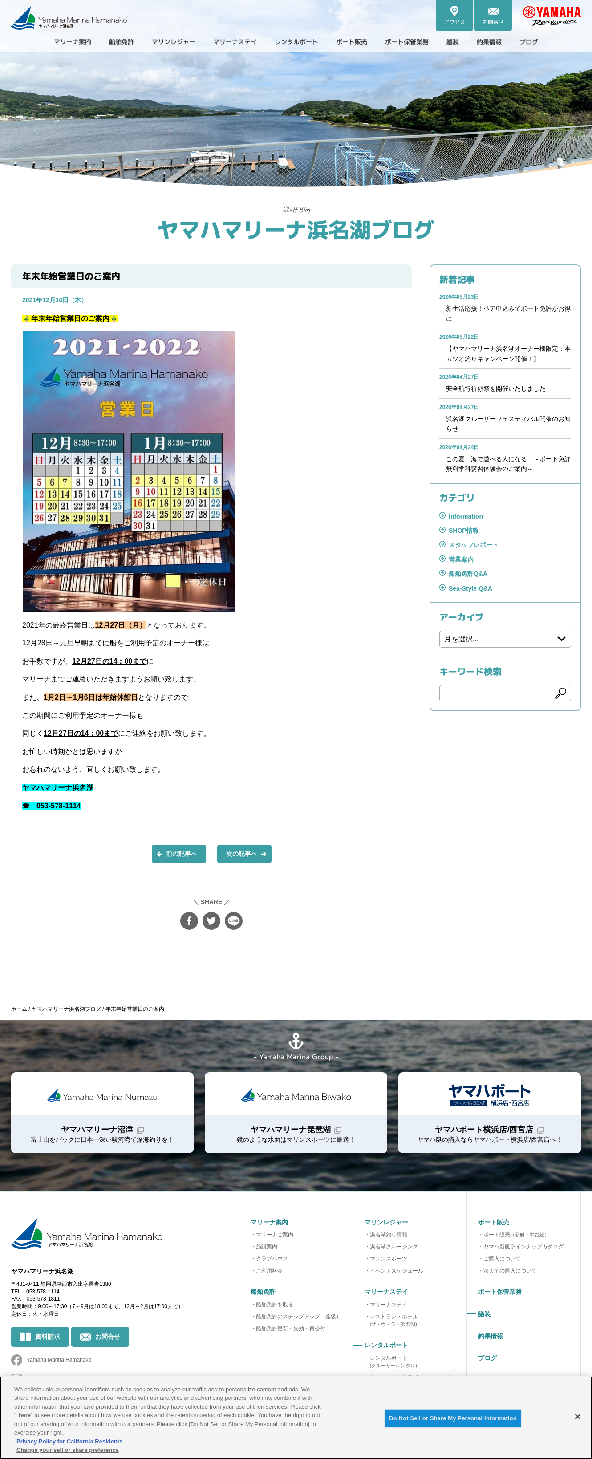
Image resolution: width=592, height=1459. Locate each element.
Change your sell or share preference (67, 1450)
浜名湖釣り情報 (388, 1235)
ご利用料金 (269, 1271)
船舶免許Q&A (468, 573)
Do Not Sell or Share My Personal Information (453, 1418)
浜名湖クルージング (394, 1247)
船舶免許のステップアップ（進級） (298, 1316)
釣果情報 (508, 42)
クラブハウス (272, 1259)
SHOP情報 (464, 530)
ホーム (19, 1009)
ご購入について (502, 1259)
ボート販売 (516, 1235)
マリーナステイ (388, 1304)
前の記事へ (181, 853)
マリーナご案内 (274, 1235)
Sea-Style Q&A (470, 588)
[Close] (578, 1417)
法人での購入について (510, 1271)
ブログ (550, 42)
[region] (296, 1417)
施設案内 (266, 1247)
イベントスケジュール (396, 1271)
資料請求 (47, 1336)
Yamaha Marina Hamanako (59, 1360)
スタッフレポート (474, 544)
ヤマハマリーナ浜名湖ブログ (296, 229)
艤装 (469, 42)
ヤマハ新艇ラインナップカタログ (523, 1247)
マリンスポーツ (388, 1259)
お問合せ (107, 1336)
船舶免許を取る (274, 1304)
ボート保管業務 (419, 42)
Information (466, 516)
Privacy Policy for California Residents (69, 1441)
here (25, 1415)
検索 (561, 693)
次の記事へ (241, 853)
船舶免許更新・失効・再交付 (290, 1328)
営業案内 (461, 559)
